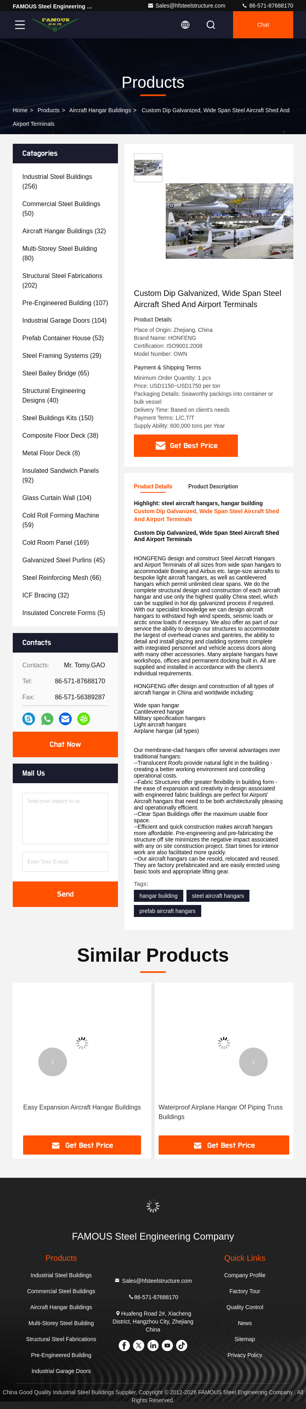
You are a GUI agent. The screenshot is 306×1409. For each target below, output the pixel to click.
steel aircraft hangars (218, 896)
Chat (263, 25)
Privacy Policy (245, 1355)
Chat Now (65, 744)
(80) (59, 253)
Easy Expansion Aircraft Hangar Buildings (82, 1107)
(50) (61, 208)
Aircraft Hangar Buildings (100, 110)
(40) (53, 395)
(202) (62, 280)
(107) (65, 303)
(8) (51, 453)
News (245, 1323)
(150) (58, 418)
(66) (61, 577)
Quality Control (244, 1307)
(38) (60, 435)
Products (48, 110)
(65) (55, 373)
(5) (63, 612)
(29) (61, 355)
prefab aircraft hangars (167, 911)
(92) (60, 475)
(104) (64, 320)
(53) (63, 338)
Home (20, 110)
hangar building (158, 896)
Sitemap (245, 1339)
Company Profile (245, 1275)
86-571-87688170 (267, 5)
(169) (55, 542)
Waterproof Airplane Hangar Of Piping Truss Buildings (221, 1112)
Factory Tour (245, 1291)
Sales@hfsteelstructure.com (186, 5)
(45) (63, 560)
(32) (64, 231)
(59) (60, 520)
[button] (52, 1062)
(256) (57, 181)
